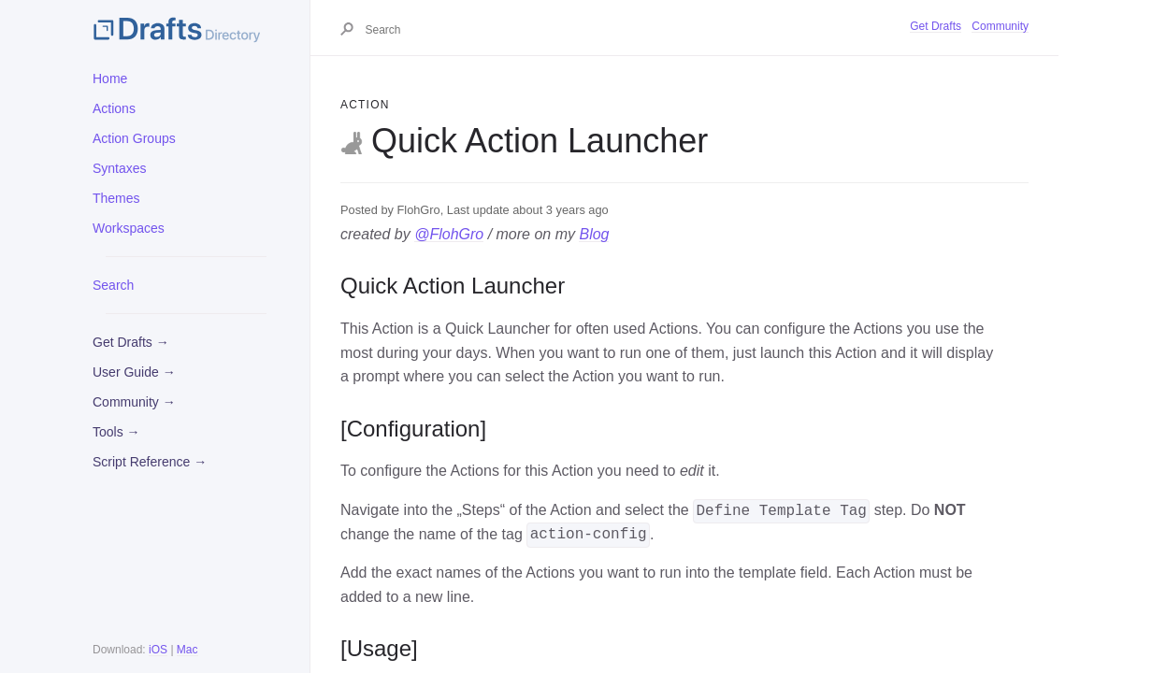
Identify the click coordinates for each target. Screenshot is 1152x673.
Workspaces (129, 228)
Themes (116, 198)
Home (110, 78)
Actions (114, 108)
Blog (594, 234)
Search (113, 285)
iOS (158, 649)
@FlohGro (448, 234)
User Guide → (134, 372)
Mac (187, 649)
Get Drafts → (131, 342)
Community (1000, 26)
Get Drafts (935, 26)
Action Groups (134, 138)
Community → (134, 401)
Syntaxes (120, 168)
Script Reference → (150, 461)
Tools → (116, 431)
